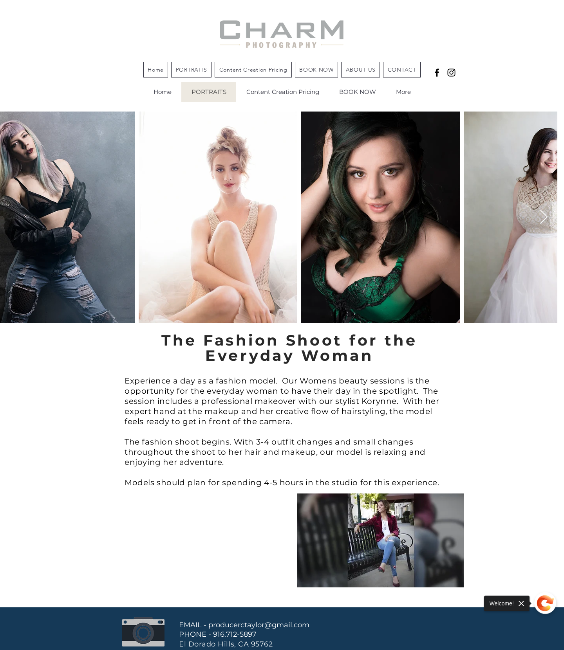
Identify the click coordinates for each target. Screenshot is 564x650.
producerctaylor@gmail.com (258, 625)
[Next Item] (543, 217)
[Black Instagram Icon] (451, 72)
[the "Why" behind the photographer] (437, 72)
